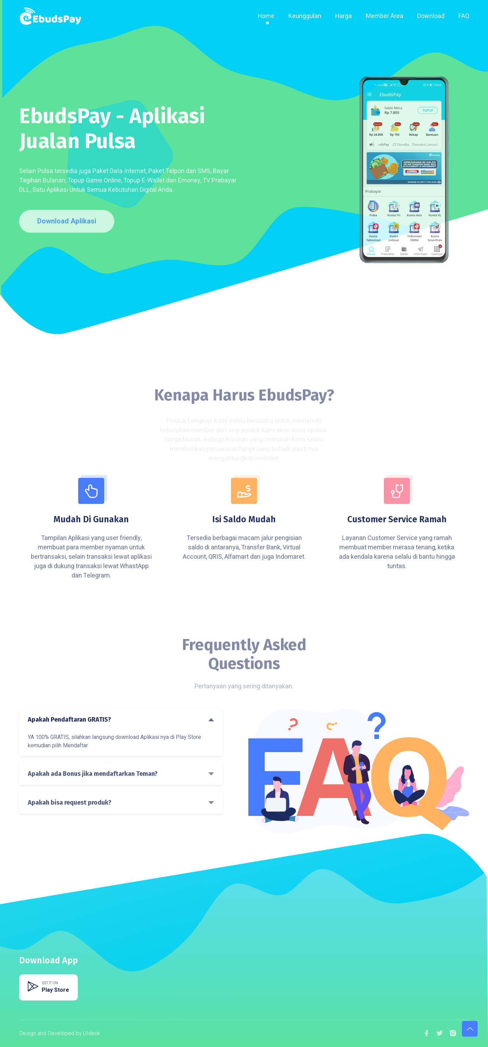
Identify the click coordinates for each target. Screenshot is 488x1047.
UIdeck (91, 1033)
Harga (343, 16)
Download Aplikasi (66, 224)
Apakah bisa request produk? (69, 802)
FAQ (463, 16)
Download (431, 16)
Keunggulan (304, 16)
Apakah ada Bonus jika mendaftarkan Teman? (93, 774)
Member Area (384, 16)
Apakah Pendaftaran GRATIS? (69, 719)
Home (266, 16)
